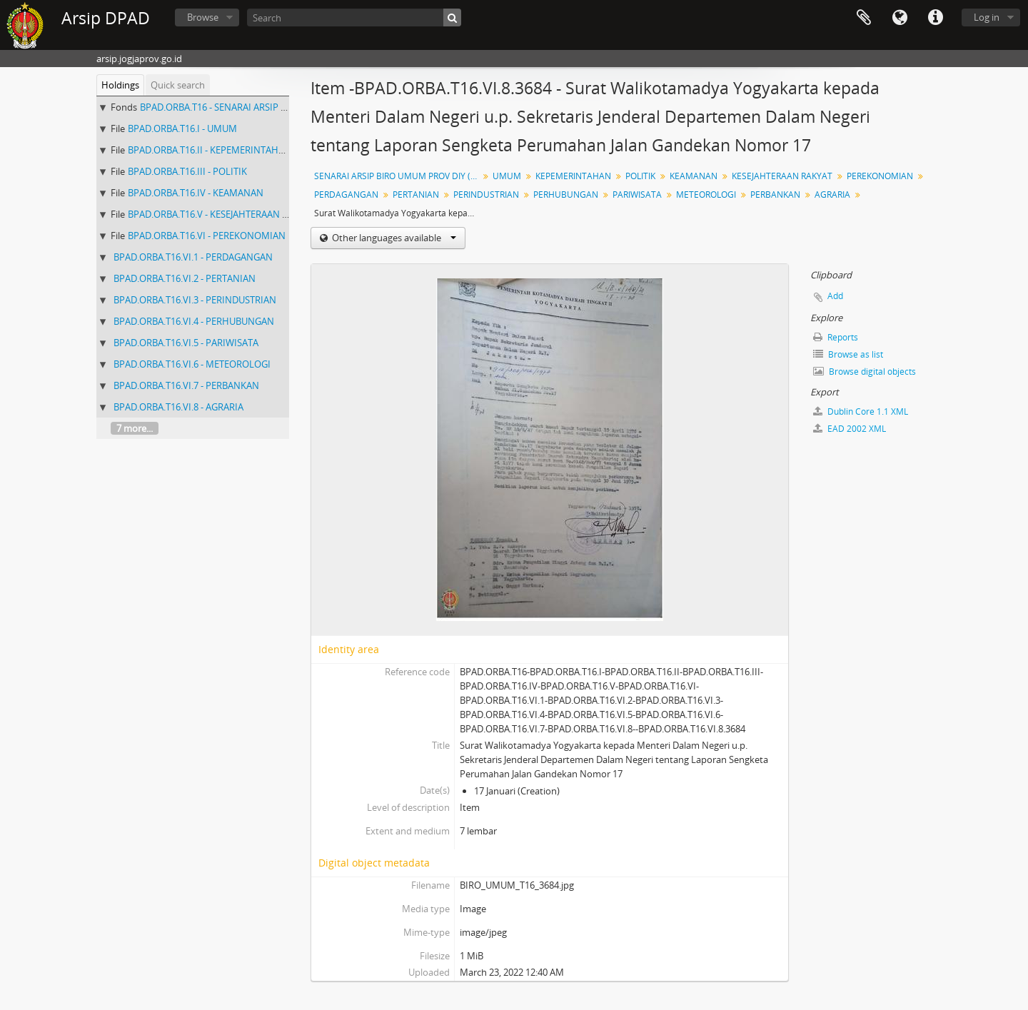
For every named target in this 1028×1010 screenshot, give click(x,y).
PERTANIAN (416, 194)
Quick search (178, 85)
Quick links (935, 18)
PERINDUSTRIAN (486, 194)
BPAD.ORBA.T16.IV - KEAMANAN (195, 192)
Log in (986, 17)
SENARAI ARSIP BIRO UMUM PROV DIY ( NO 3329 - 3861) (398, 176)
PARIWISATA (637, 194)
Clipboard (864, 18)
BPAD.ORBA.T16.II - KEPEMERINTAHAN (209, 149)
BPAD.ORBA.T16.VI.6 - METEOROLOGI (192, 364)
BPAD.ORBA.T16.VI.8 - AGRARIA (178, 406)
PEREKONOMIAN (880, 176)
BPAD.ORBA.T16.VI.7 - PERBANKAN (186, 385)
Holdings (120, 85)
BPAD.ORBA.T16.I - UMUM (182, 128)
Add (835, 296)
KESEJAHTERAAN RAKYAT (782, 176)
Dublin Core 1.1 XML (860, 411)
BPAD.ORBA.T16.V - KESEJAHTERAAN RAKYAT (221, 214)
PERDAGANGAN (346, 194)
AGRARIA (832, 194)
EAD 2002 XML (849, 429)
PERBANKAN (775, 194)
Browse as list (848, 354)
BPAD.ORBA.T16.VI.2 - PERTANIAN (185, 278)
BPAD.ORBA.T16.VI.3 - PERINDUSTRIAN (195, 299)
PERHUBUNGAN (565, 194)
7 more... (134, 428)
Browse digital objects (864, 371)
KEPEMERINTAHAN (573, 176)
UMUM (507, 176)
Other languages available (393, 237)
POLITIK (640, 176)
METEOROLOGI (706, 194)
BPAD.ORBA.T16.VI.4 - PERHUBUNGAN (194, 321)
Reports (835, 337)
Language (899, 18)
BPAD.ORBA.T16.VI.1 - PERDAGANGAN (193, 257)
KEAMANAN (693, 176)
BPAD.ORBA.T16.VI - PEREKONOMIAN (207, 235)
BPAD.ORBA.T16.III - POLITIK (187, 171)
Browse (202, 17)
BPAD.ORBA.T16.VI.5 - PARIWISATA (186, 342)
